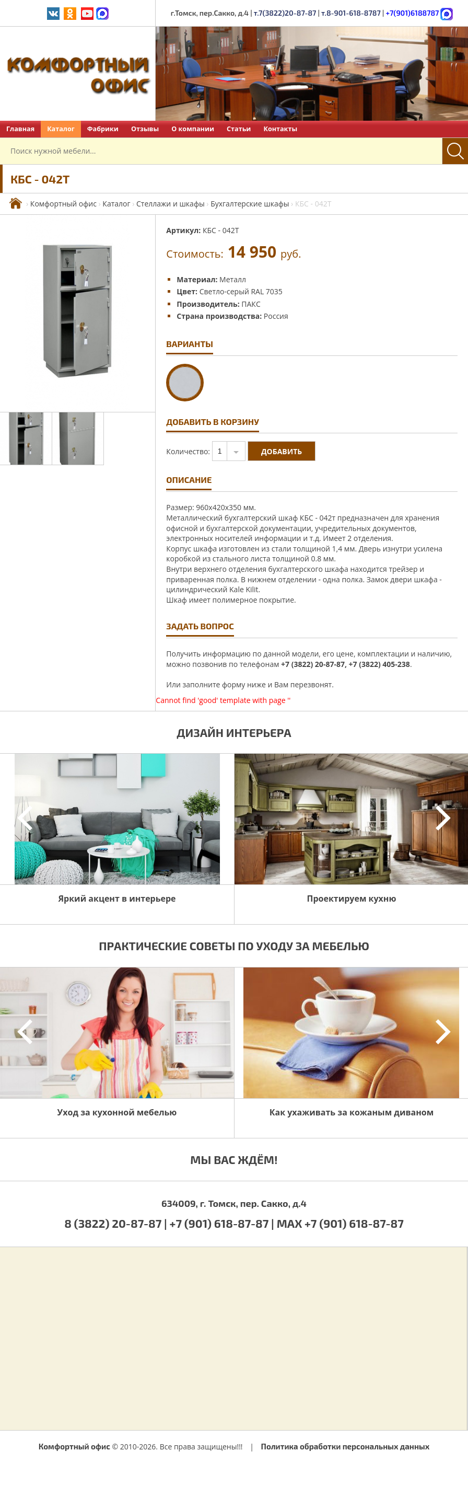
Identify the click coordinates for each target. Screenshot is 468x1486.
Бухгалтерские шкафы (249, 204)
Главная (20, 128)
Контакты (280, 128)
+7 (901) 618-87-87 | (222, 1223)
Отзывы (145, 128)
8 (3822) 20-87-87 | (116, 1223)
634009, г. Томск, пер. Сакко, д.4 (234, 1203)
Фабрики (103, 128)
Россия (276, 316)
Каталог (61, 128)
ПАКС (250, 304)
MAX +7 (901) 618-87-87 (340, 1223)
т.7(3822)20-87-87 (285, 12)
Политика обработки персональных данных (345, 1446)
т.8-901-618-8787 (351, 12)
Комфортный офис (63, 204)
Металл (232, 279)
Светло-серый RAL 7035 (241, 291)
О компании (192, 128)
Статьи (239, 128)
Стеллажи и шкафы (170, 204)
